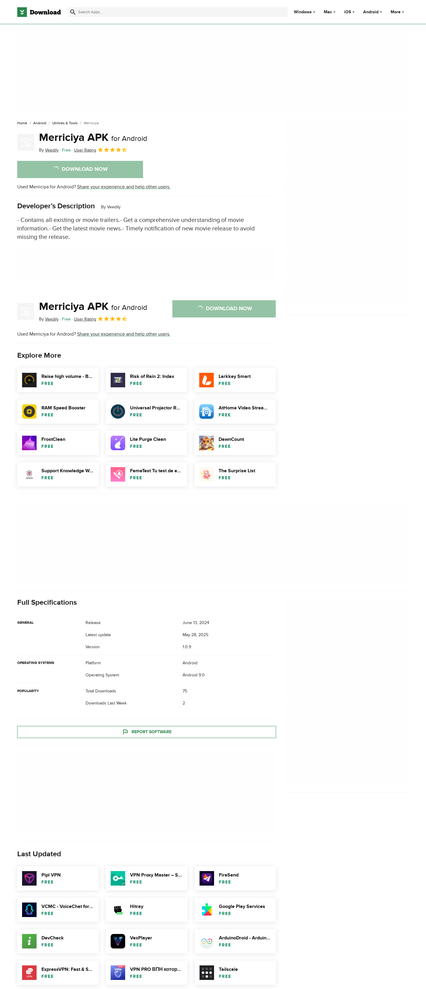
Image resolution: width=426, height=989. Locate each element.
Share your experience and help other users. (124, 187)
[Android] (39, 123)
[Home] (22, 123)
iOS (347, 12)
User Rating (101, 150)
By (49, 150)
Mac (328, 12)
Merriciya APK (93, 137)
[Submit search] (73, 12)
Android (371, 12)
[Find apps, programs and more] (178, 12)
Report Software (146, 731)
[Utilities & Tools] (65, 123)
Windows (303, 12)
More (398, 12)
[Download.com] (39, 12)
